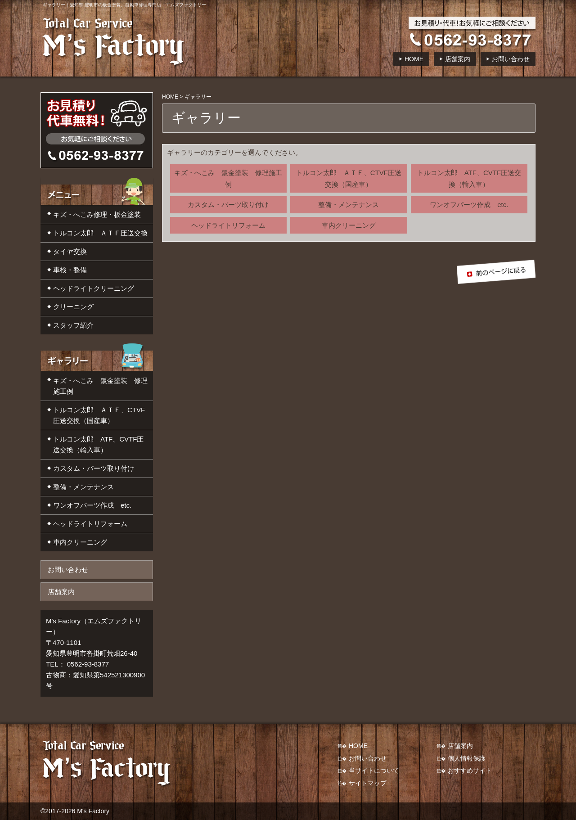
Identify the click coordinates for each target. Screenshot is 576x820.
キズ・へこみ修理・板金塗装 (97, 214)
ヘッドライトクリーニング (93, 288)
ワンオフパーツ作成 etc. (469, 204)
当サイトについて (374, 770)
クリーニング (73, 307)
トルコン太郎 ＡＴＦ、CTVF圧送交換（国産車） (348, 178)
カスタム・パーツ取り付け (228, 204)
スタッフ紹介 (73, 325)
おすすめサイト (470, 770)
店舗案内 (457, 59)
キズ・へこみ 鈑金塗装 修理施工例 (228, 178)
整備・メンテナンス (348, 204)
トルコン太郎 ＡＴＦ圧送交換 (100, 233)
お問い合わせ (511, 59)
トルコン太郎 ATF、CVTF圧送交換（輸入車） (469, 178)
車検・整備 (70, 270)
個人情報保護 (467, 758)
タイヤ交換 (70, 251)
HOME (414, 59)
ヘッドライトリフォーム (228, 225)
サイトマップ (368, 783)
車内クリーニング (349, 225)
